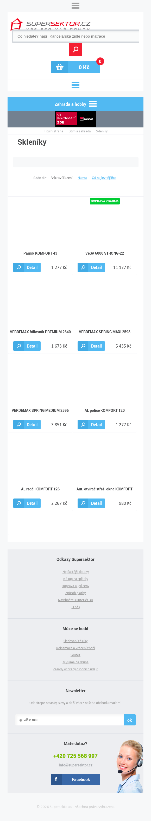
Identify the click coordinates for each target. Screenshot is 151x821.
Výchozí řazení (61, 177)
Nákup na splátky (75, 579)
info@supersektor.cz (75, 765)
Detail (32, 267)
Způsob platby (75, 593)
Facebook (81, 779)
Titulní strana (53, 131)
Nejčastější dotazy (75, 572)
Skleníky (102, 131)
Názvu (82, 177)
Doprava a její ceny (75, 586)
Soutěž (75, 655)
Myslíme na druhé (75, 662)
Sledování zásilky (75, 641)
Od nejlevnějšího (104, 177)
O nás (76, 607)
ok (129, 720)
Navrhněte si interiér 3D (75, 600)
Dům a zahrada (79, 131)
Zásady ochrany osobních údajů (75, 669)
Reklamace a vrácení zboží (75, 648)
